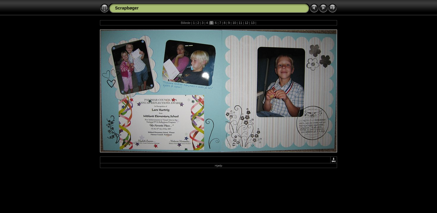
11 (240, 23)
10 (234, 23)
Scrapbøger (127, 8)
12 (246, 23)
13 (252, 23)
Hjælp (218, 165)
